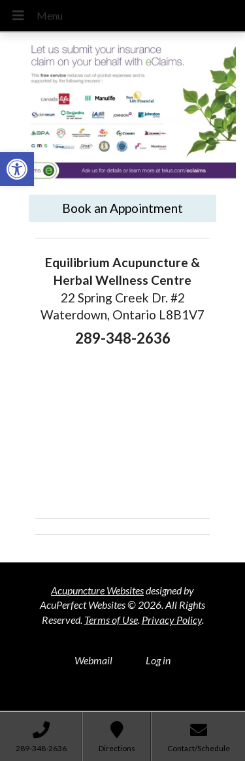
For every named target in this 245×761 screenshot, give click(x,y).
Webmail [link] (93, 660)
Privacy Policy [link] (172, 619)
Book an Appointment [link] (122, 208)
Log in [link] (158, 660)
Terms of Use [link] (111, 619)
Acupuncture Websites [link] (97, 590)
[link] (17, 169)
